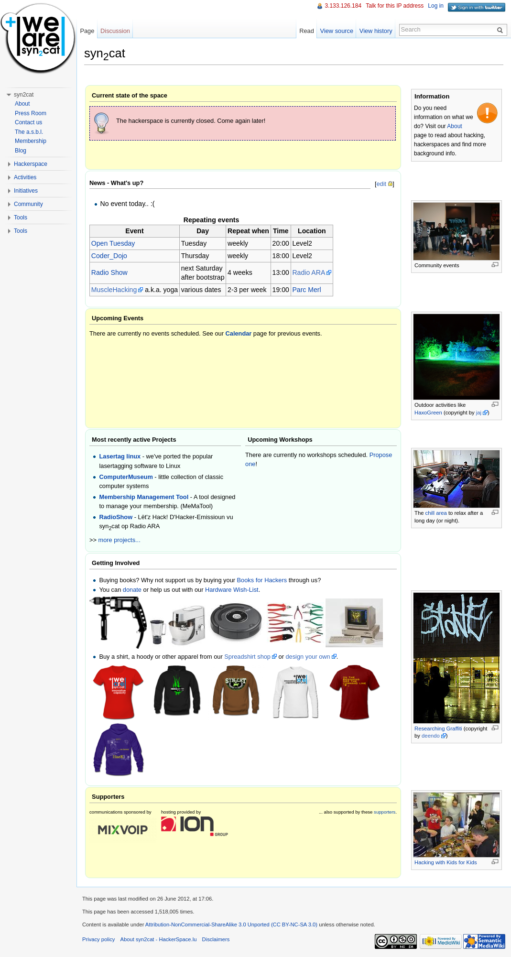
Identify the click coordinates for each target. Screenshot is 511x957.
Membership (30, 141)
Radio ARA (308, 272)
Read (306, 30)
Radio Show (109, 272)
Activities (25, 177)
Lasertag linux (120, 456)
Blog (20, 150)
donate (132, 589)
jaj (478, 412)
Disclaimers (216, 939)
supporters (384, 812)
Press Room (30, 113)
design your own (307, 656)
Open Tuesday (113, 243)
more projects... (119, 540)
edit (381, 183)
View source (336, 30)
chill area (436, 513)
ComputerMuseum (125, 476)
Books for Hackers (262, 580)
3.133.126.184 (343, 5)
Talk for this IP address (395, 5)
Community (28, 204)
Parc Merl (306, 290)
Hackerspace (30, 164)
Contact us (28, 122)
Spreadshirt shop (247, 656)
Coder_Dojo (109, 256)
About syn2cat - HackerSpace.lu (158, 939)
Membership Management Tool (143, 496)
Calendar (239, 333)
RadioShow (115, 517)
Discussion (115, 30)
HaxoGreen (428, 412)
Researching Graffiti (438, 728)
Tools (20, 217)
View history (375, 30)
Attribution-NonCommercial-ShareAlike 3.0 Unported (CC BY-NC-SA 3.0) (231, 924)
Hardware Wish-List (232, 589)
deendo (431, 736)
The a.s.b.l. (29, 132)
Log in (436, 5)
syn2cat (23, 94)
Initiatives (26, 190)
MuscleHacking (114, 290)
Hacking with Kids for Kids (445, 862)
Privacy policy (98, 939)
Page (87, 30)
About (454, 126)
